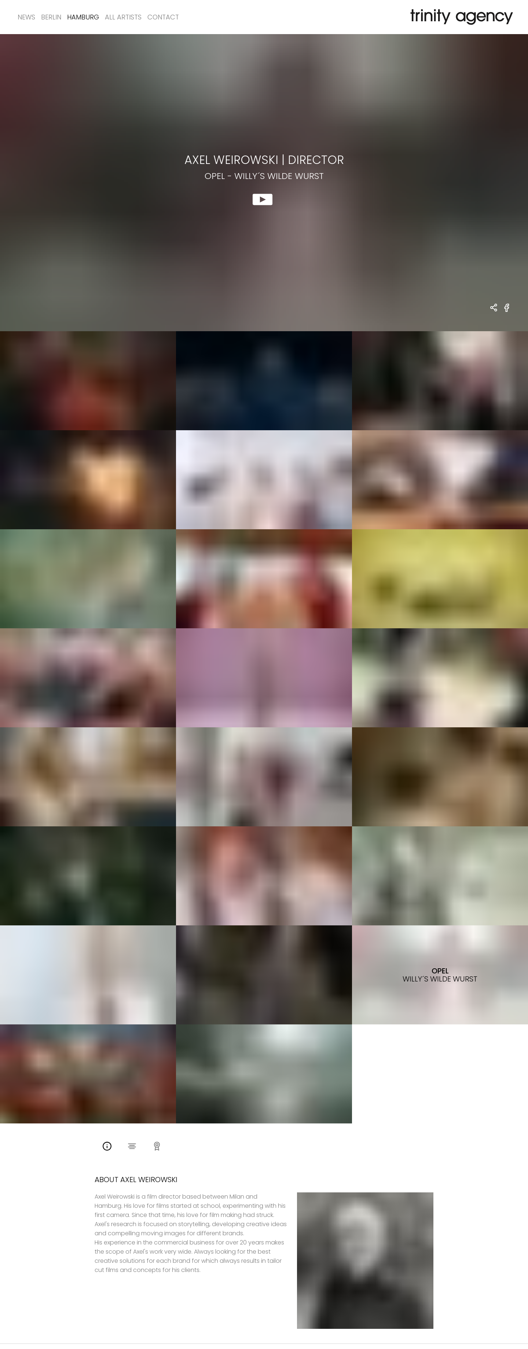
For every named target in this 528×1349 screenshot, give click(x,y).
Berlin (51, 17)
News (26, 17)
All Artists (123, 17)
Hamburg (83, 17)
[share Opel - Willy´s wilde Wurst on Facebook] (506, 312)
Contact (163, 17)
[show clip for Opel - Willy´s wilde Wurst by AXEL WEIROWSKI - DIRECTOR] (264, 182)
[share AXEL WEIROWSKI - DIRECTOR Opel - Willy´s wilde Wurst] (494, 308)
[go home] (460, 17)
